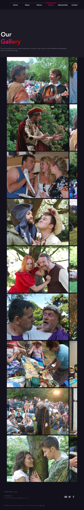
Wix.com (42, 505)
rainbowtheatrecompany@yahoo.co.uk (16, 498)
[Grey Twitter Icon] (69, 496)
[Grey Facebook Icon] (73, 496)
